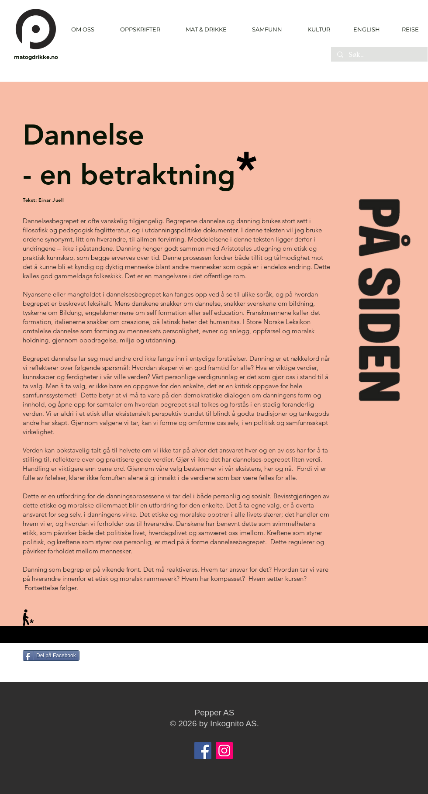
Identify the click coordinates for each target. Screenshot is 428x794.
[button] (140, 29)
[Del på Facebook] (51, 655)
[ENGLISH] (366, 29)
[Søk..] (379, 55)
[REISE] (407, 29)
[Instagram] (224, 750)
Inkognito (227, 723)
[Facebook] (202, 750)
